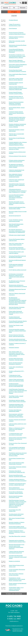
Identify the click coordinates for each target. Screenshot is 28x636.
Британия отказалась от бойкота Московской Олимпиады (16, 523)
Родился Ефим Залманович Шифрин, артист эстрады (17, 467)
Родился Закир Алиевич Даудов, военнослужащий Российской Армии (17, 527)
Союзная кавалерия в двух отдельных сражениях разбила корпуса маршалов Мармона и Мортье (18, 143)
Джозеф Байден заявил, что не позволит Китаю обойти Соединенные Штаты (16, 589)
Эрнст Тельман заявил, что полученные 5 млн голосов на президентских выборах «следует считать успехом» (17, 353)
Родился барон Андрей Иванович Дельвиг (17, 138)
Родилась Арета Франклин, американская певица (15, 410)
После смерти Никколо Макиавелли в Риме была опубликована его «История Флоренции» (18, 66)
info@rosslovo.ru (14, 621)
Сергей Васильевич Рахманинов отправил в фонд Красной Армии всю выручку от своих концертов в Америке (18, 391)
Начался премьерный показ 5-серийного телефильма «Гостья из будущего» (17, 532)
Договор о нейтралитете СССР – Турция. (16, 371)
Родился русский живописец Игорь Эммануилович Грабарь (17, 208)
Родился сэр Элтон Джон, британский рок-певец (18, 443)
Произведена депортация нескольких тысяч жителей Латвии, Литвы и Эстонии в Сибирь (18, 454)
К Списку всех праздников (14, 593)
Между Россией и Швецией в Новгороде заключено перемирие (17, 61)
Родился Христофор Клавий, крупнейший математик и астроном (17, 70)
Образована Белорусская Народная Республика (17, 289)
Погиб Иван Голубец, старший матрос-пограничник (16, 396)
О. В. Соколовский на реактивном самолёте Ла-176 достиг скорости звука (17, 449)
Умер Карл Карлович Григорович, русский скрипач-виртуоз (17, 307)
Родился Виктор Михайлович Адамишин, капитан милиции (16, 492)
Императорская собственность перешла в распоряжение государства (18, 285)
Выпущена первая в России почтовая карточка (18, 212)
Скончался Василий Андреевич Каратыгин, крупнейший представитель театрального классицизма (16, 197)
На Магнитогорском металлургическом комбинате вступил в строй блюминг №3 (16, 385)
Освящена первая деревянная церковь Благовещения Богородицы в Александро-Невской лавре (18, 88)
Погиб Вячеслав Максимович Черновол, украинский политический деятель (18, 557)
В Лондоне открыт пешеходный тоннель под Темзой (16, 180)
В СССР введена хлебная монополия (17, 269)
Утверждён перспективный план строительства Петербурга (16, 170)
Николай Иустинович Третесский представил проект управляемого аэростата (17, 185)
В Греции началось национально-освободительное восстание (17, 161)
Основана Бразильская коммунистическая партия (15, 317)
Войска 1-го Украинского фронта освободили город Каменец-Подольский (16, 429)
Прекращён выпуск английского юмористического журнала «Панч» (17, 541)
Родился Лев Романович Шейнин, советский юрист (17, 239)
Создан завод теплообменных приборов (16, 367)
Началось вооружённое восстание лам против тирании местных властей (18, 339)
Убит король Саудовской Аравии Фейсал (16, 518)
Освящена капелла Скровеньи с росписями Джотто (16, 37)
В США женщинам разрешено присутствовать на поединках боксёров (16, 266)
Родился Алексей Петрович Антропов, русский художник (16, 93)
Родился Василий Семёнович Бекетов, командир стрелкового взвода (18, 321)
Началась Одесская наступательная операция (17, 420)
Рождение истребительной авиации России (17, 260)
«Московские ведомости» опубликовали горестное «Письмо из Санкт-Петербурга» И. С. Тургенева (17, 191)
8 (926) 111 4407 (14, 618)
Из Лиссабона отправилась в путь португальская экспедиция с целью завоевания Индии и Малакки (17, 56)
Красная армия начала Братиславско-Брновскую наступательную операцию (18, 439)
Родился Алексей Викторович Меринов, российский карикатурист (17, 475)
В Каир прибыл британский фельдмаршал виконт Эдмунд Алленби (16, 313)
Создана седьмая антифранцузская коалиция (17, 152)
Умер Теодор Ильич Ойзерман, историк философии (16, 574)
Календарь (5, 7)
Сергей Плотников (17, 630)
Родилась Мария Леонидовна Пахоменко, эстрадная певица (16, 359)
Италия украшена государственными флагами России (17, 584)
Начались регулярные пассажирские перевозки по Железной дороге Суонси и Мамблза (17, 125)
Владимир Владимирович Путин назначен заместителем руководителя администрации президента (16, 546)
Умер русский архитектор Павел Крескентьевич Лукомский (16, 463)
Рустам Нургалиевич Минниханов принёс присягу (17, 570)
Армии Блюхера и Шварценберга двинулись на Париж (17, 148)
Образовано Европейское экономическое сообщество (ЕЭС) (17, 471)
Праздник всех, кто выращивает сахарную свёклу (16, 134)
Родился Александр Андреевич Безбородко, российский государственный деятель (16, 103)
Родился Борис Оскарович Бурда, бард (17, 459)
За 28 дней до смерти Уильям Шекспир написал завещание (16, 79)
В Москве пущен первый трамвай (17, 235)
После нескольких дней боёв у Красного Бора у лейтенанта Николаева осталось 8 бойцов (16, 415)
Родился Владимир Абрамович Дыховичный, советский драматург (17, 248)
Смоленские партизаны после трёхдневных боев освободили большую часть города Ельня (16, 406)
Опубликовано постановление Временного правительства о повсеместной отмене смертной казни (16, 276)
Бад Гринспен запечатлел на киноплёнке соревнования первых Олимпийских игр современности (17, 231)
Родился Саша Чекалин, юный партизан (16, 326)
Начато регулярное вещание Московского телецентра (15, 363)
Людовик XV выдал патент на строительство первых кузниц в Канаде (16, 98)
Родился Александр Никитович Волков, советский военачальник (16, 335)
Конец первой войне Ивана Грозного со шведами (17, 74)
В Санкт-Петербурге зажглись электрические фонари (16, 220)
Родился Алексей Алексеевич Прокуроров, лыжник (16, 496)
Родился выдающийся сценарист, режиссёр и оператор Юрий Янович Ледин (17, 331)
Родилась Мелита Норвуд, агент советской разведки (16, 252)
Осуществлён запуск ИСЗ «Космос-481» (15, 510)
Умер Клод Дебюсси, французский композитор (17, 294)
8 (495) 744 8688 (14, 616)
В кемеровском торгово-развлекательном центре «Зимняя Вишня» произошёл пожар (17, 579)
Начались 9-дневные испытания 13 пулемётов (17, 344)
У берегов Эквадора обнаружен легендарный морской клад (16, 552)
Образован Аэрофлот (14, 347)
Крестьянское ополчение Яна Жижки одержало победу (17, 45)
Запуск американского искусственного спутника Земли (16, 488)
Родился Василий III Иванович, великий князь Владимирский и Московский (16, 51)
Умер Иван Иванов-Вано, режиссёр (17, 536)
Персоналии (22, 7)
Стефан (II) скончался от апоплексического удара (14, 24)
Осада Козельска (13, 28)
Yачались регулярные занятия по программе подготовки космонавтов (17, 480)
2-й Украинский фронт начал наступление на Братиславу (16, 434)
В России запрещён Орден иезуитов (17, 156)
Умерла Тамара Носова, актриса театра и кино (16, 566)
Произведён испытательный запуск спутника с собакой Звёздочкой (17, 484)
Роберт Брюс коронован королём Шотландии (17, 41)
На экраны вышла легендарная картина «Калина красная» (16, 514)
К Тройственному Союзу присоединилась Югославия (15, 375)
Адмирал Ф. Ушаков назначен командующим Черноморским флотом (16, 113)
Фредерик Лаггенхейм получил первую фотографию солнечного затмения (17, 203)
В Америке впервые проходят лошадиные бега (16, 83)
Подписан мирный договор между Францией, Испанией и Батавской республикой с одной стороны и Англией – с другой (17, 119)
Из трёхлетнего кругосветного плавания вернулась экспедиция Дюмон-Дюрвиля (16, 166)
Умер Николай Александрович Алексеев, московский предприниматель (16, 225)
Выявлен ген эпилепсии (14, 561)
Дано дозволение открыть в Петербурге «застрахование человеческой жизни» (15, 175)
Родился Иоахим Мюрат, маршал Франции (17, 108)
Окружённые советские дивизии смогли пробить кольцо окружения (17, 400)
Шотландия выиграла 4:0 (15, 215)
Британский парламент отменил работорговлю (16, 130)
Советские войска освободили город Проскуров (17, 424)
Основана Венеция (13, 20)
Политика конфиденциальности (14, 626)
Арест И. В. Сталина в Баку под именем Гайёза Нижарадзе (16, 244)
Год (14, 7)
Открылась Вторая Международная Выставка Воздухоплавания (17, 256)
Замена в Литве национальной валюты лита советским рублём (16, 380)
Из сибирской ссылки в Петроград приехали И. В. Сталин (17, 281)
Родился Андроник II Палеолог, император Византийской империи (17, 33)
